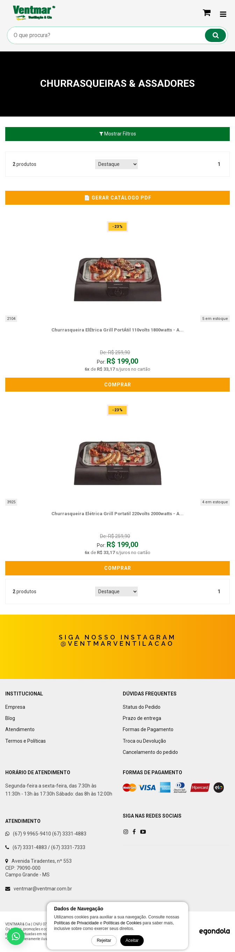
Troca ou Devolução (144, 741)
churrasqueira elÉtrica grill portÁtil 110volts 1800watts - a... (117, 329)
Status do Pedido (142, 707)
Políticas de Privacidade (76, 922)
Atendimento (20, 729)
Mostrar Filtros (117, 133)
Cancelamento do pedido (150, 752)
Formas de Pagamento (148, 729)
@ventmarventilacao (117, 643)
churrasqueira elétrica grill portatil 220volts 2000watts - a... (117, 513)
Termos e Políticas (25, 741)
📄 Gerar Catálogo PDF (117, 198)
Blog (10, 718)
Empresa (15, 707)
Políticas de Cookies (123, 922)
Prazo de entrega (142, 718)
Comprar (117, 384)
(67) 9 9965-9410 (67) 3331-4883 (49, 833)
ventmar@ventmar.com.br (43, 888)
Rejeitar (104, 940)
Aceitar (132, 940)
